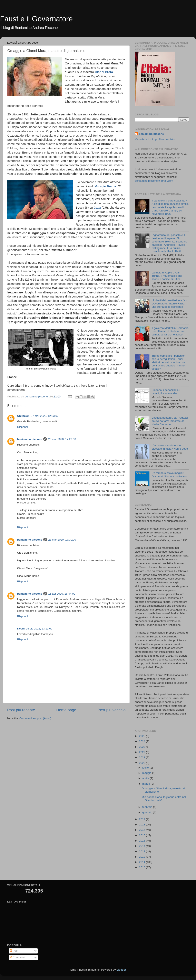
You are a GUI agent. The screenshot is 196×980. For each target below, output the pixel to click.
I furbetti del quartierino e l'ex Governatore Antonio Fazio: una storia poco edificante (169, 303)
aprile (146, 778)
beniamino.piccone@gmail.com (154, 180)
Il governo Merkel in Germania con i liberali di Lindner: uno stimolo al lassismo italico (169, 331)
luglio (145, 767)
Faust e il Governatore (36, 19)
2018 (142, 824)
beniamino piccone (29, 439)
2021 (142, 757)
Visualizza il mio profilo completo (155, 139)
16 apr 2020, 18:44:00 (61, 593)
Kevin (21, 628)
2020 (142, 762)
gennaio (147, 812)
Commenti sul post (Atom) (35, 718)
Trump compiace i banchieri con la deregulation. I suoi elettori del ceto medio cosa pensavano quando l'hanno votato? (168, 362)
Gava (98, 207)
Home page (66, 710)
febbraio (147, 807)
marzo (146, 783)
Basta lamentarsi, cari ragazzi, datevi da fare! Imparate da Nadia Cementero (169, 421)
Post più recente (21, 710)
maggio (147, 772)
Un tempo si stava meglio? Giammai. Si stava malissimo (169, 474)
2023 (142, 746)
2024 (142, 741)
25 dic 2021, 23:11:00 (39, 628)
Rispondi (22, 426)
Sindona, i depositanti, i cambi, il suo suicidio (165, 391)
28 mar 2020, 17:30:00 (62, 539)
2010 (142, 867)
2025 (142, 736)
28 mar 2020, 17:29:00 (62, 439)
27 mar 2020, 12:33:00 (45, 415)
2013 (142, 851)
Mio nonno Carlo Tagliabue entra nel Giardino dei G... (164, 798)
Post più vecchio (111, 710)
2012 (142, 856)
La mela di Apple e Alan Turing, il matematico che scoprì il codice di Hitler (166, 276)
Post (14, 950)
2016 (142, 835)
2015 (142, 840)
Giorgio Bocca (105, 186)
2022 (142, 752)
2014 (142, 845)
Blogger (121, 969)
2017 (142, 829)
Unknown (23, 415)
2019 (142, 819)
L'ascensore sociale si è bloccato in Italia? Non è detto (169, 447)
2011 (142, 862)
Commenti (17, 957)
